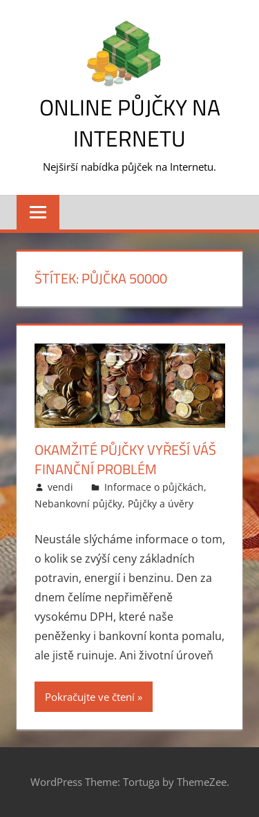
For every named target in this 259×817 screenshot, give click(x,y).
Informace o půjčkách (154, 487)
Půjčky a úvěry (160, 503)
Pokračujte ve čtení (90, 697)
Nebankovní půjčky (78, 503)
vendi (60, 487)
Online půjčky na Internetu (129, 123)
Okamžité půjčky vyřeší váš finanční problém (125, 459)
